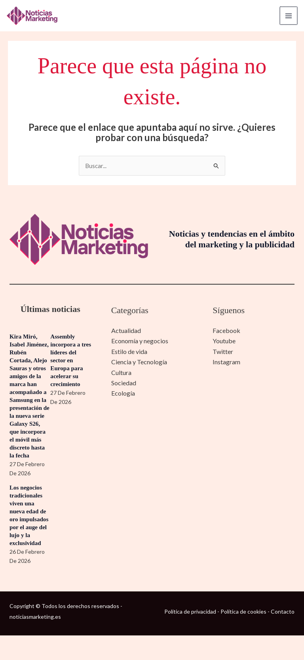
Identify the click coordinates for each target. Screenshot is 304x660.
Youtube (224, 341)
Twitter (223, 352)
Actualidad (126, 331)
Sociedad (123, 383)
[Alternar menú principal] (285, 16)
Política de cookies (243, 635)
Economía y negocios (139, 341)
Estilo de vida (129, 352)
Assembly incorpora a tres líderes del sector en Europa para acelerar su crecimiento (69, 361)
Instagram (226, 362)
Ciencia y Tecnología (139, 362)
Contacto (282, 635)
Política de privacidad (190, 635)
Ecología (123, 394)
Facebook (226, 331)
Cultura (121, 373)
